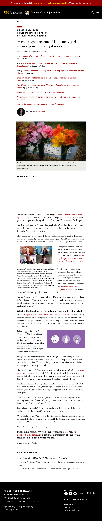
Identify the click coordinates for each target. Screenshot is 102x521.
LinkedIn (91, 493)
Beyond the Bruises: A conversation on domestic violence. (40, 104)
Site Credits (68, 507)
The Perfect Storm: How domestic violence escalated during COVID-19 (49, 469)
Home (17, 21)
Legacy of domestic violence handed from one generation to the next (50, 56)
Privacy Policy (69, 504)
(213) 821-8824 (14, 510)
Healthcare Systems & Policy (32, 33)
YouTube (75, 493)
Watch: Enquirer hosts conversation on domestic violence (40, 92)
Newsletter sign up (74, 500)
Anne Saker (44, 112)
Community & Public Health (31, 36)
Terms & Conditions (71, 510)
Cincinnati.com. (53, 427)
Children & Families (27, 30)
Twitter (70, 493)
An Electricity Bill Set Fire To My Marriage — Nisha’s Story (44, 458)
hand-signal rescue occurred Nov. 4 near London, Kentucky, (45, 315)
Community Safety (29, 443)
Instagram (82, 493)
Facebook (66, 493)
